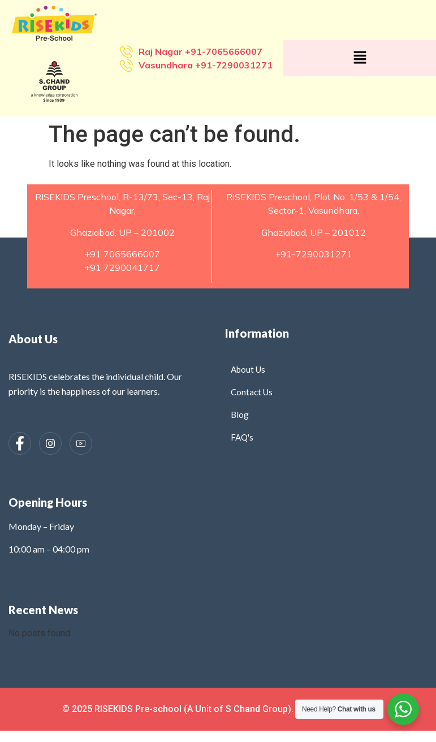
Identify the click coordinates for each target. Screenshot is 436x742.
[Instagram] (50, 443)
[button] (359, 58)
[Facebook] (19, 443)
